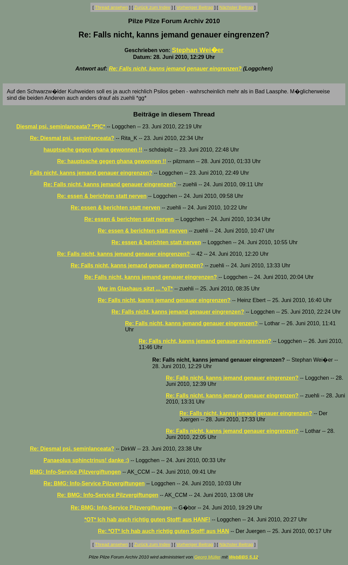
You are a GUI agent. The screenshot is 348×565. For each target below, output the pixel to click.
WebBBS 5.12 (243, 557)
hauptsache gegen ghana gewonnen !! (93, 150)
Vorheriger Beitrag (194, 7)
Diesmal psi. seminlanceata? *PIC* (60, 126)
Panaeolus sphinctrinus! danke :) (86, 460)
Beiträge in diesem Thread (174, 114)
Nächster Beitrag (236, 7)
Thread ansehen (111, 7)
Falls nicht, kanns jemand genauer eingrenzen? (91, 173)
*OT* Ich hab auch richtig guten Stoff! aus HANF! (147, 519)
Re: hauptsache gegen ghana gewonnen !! (111, 161)
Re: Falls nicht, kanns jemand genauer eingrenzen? (175, 69)
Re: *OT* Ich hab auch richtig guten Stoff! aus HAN (163, 531)
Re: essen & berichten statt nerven (101, 196)
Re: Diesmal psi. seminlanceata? (72, 138)
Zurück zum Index (152, 7)
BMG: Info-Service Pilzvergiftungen (75, 472)
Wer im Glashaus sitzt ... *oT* (135, 289)
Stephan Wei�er (198, 49)
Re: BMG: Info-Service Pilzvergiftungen (94, 483)
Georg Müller (207, 557)
